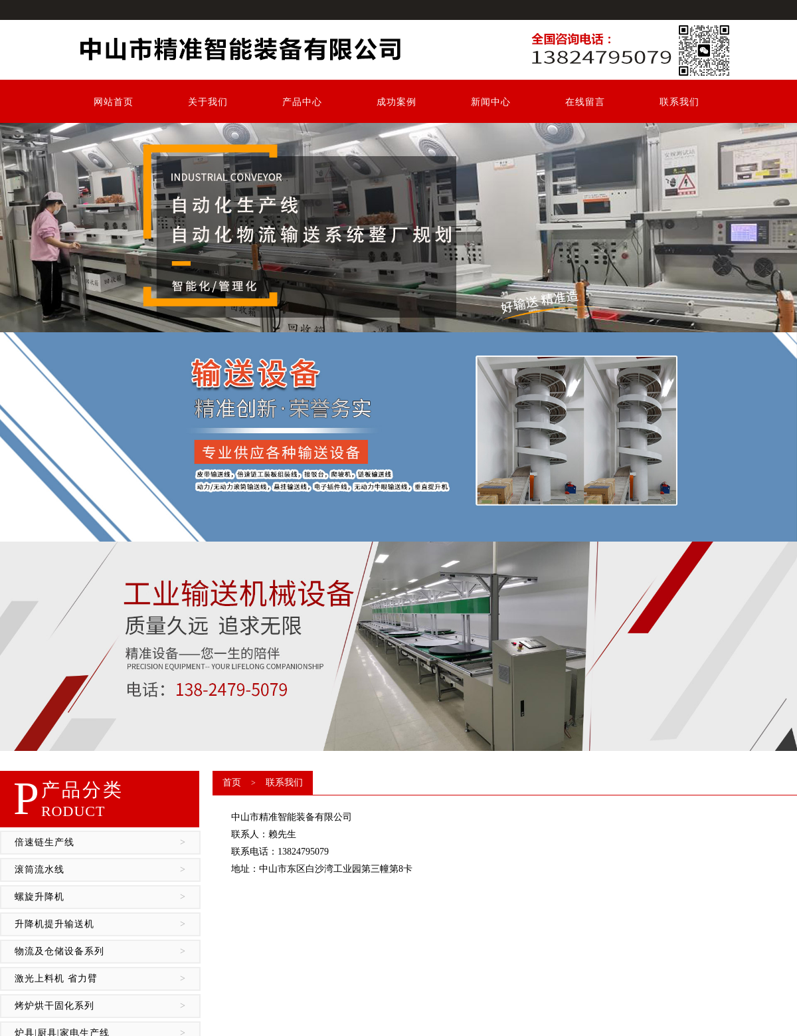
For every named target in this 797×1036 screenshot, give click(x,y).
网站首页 (113, 102)
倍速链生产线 (100, 842)
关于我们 (208, 102)
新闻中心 (491, 102)
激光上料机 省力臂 (100, 978)
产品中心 (302, 102)
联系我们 (679, 102)
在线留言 (585, 102)
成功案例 (396, 102)
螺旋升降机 (100, 897)
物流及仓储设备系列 (100, 951)
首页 (231, 782)
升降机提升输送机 (100, 924)
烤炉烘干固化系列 (100, 1006)
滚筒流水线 (100, 870)
